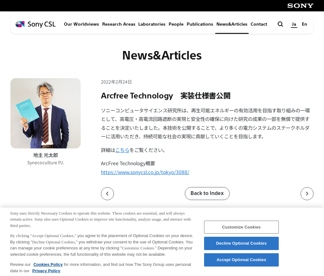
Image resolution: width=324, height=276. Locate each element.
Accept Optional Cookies (241, 263)
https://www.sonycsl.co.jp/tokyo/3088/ (145, 171)
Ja (294, 24)
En (304, 24)
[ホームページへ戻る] (36, 24)
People (176, 24)
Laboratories (151, 24)
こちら (122, 149)
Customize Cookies (241, 231)
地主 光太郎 (45, 154)
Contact (259, 24)
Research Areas (118, 24)
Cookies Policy (48, 268)
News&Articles (231, 24)
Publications (200, 24)
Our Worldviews (81, 24)
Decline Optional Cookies (241, 247)
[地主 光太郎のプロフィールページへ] (45, 113)
